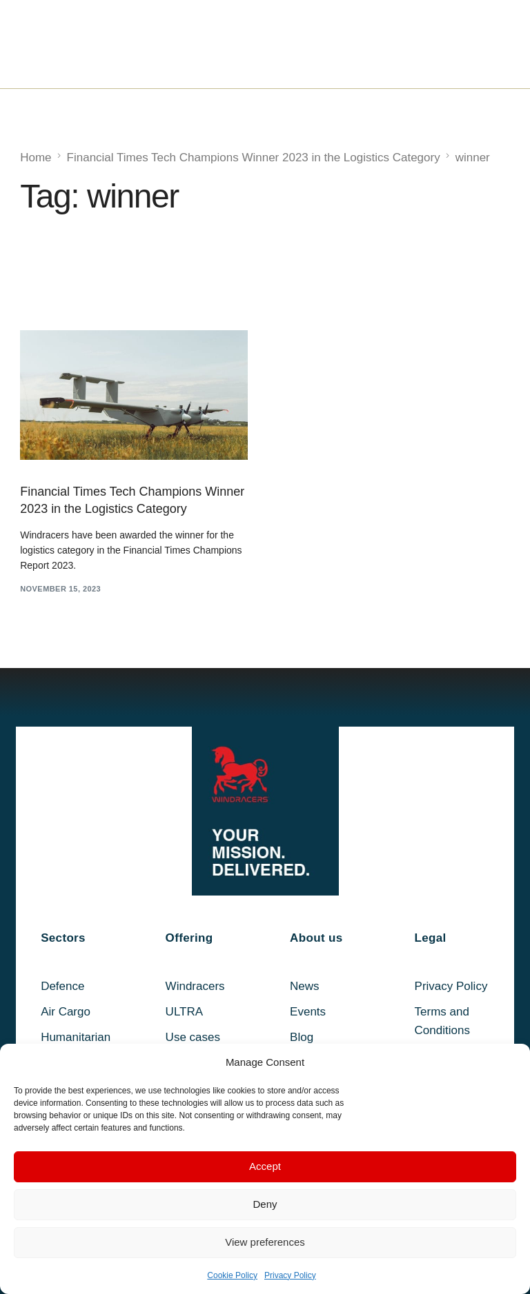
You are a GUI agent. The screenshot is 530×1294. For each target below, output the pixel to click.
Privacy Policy (290, 1275)
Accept (265, 1166)
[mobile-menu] (475, 44)
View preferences (265, 1242)
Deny (265, 1204)
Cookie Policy (232, 1275)
